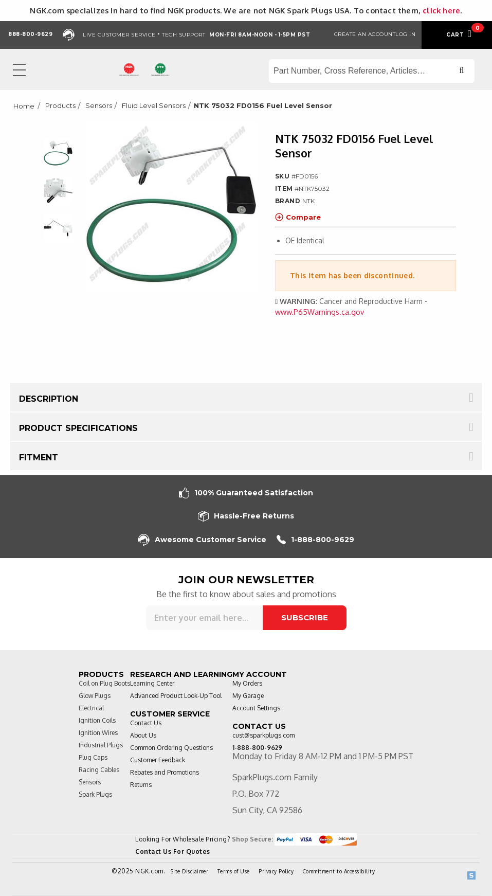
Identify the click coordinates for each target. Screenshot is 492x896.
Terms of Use (233, 871)
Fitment (38, 457)
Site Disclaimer (190, 871)
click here (441, 10)
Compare (298, 217)
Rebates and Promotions (164, 772)
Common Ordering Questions (171, 747)
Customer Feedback (157, 760)
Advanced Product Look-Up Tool (176, 696)
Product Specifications (78, 428)
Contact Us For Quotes (172, 851)
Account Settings (256, 708)
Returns (141, 785)
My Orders (247, 683)
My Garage (248, 696)
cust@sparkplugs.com (263, 735)
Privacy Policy (276, 871)
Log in (405, 34)
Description (48, 399)
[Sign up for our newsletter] (204, 617)
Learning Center (152, 683)
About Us (143, 735)
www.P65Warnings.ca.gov (319, 312)
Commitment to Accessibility (339, 871)
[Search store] (372, 71)
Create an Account (365, 34)
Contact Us (145, 723)
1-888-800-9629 (315, 540)
